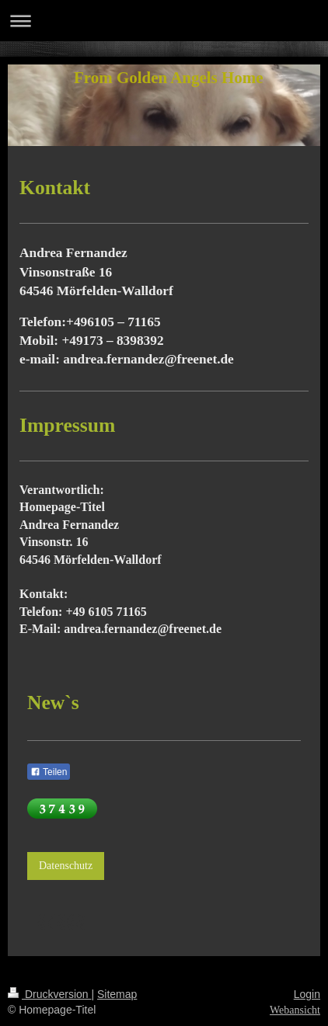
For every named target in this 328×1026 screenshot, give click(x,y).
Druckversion (49, 994)
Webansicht (295, 1010)
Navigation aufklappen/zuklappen (164, 20)
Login (307, 994)
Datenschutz (65, 865)
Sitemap (117, 994)
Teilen (48, 772)
